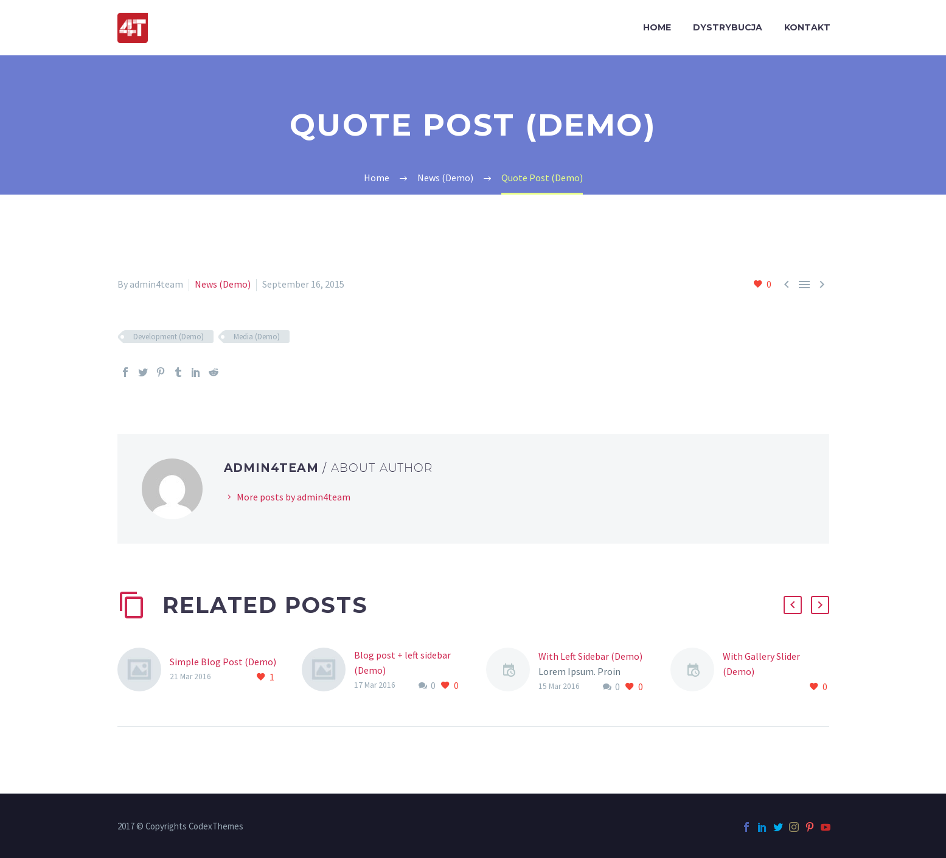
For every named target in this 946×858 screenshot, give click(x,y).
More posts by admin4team (293, 497)
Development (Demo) (168, 336)
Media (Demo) (257, 336)
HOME (657, 27)
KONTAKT (807, 27)
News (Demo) (223, 284)
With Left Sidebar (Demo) (590, 656)
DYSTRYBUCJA (727, 27)
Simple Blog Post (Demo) (223, 662)
